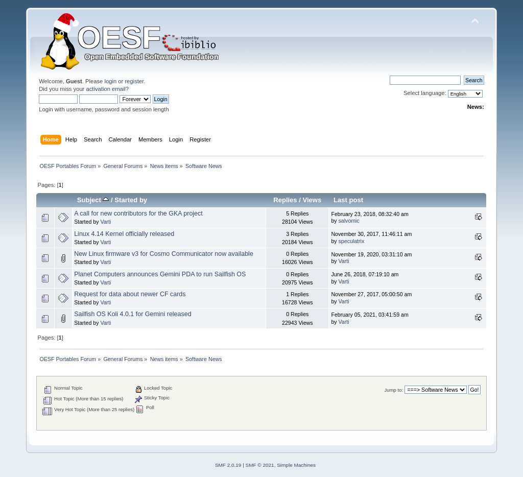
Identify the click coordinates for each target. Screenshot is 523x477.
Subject (93, 200)
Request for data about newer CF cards (129, 294)
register (134, 81)
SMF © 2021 (260, 465)
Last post (348, 200)
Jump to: (394, 390)
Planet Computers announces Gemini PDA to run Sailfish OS (160, 274)
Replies (285, 200)
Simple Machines (296, 465)
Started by (130, 200)
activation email (105, 89)
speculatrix (352, 241)
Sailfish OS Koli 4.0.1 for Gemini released (132, 314)
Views (312, 200)
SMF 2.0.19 (228, 465)
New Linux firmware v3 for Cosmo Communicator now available (163, 253)
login (110, 81)
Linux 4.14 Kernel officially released (124, 233)
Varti (105, 222)
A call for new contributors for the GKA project (138, 213)
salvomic (349, 221)
